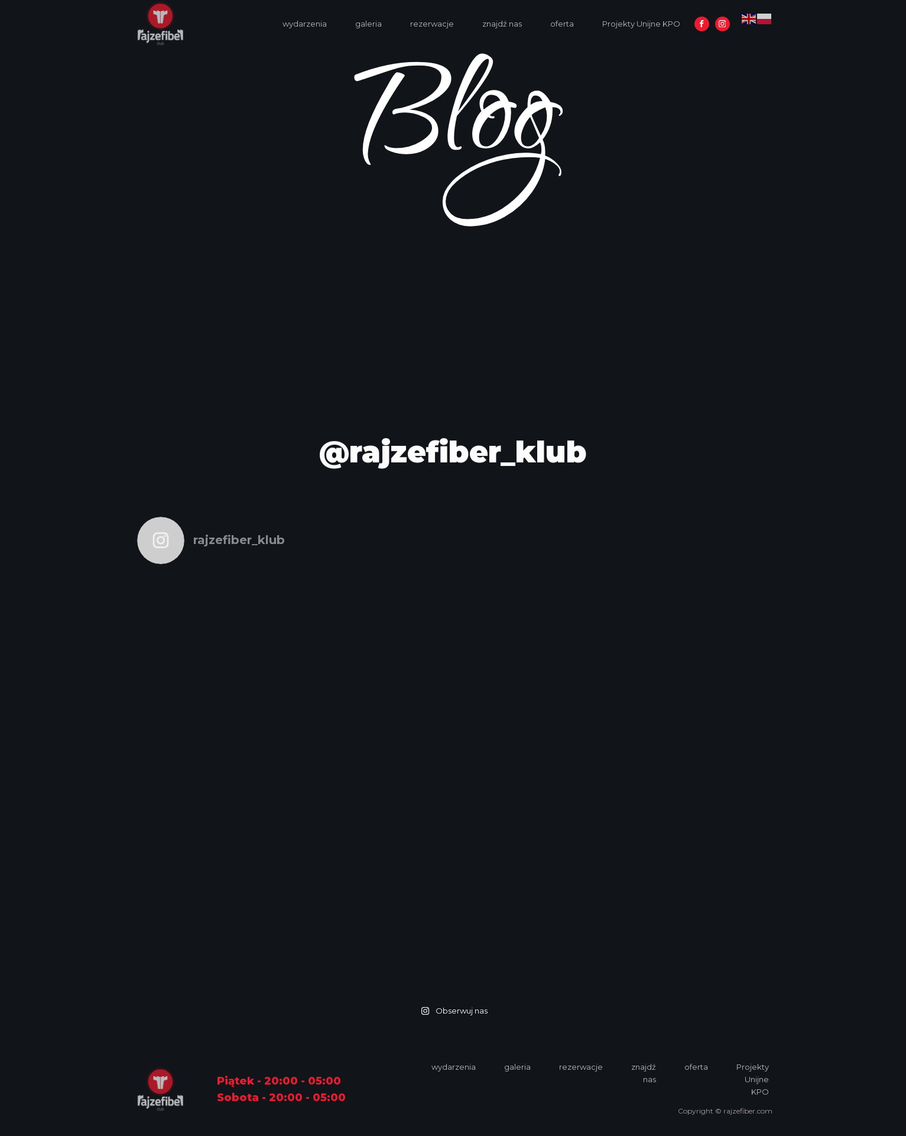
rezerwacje (432, 23)
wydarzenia (304, 23)
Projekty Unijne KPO (641, 23)
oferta (562, 23)
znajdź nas (502, 23)
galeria (368, 23)
